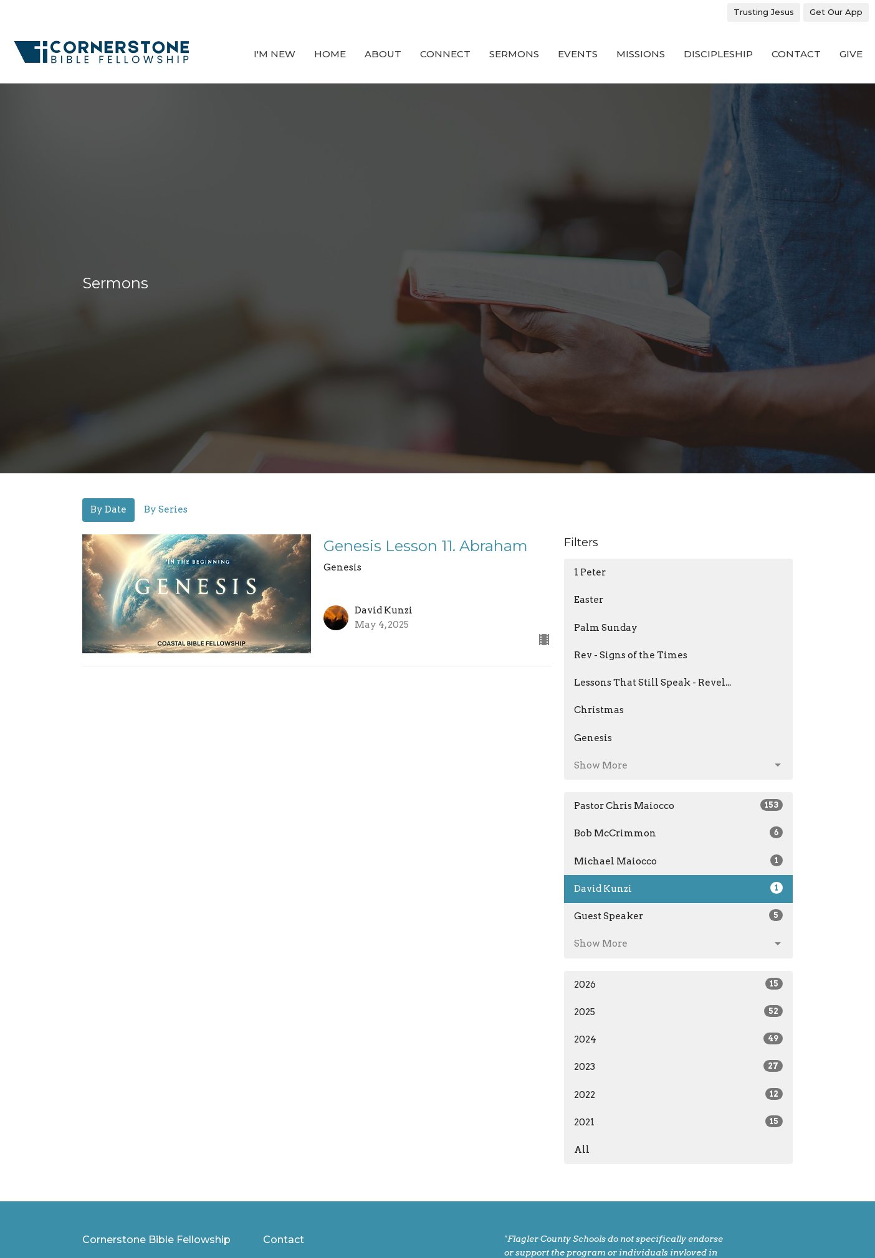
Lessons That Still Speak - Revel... (652, 682)
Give (851, 54)
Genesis (593, 738)
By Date (108, 509)
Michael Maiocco (678, 860)
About (383, 54)
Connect (445, 54)
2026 (678, 984)
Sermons (514, 54)
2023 (678, 1066)
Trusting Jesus (764, 12)
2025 (678, 1011)
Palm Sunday (606, 627)
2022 (678, 1094)
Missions (640, 54)
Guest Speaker (678, 915)
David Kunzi (678, 888)
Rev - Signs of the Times (630, 655)
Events (578, 54)
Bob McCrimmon (678, 832)
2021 (678, 1121)
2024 (678, 1039)
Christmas (599, 710)
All (582, 1149)
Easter (588, 599)
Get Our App (836, 12)
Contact (796, 54)
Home (330, 54)
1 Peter (590, 572)
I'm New (274, 54)
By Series (166, 509)
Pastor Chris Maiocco (678, 805)
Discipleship (718, 54)
